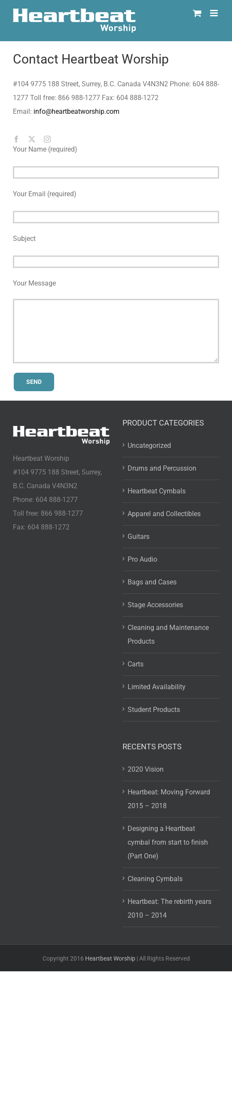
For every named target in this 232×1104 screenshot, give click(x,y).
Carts (135, 664)
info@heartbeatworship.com (76, 111)
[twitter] (31, 139)
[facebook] (16, 139)
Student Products (154, 710)
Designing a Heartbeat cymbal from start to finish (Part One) (168, 842)
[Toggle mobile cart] (197, 13)
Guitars (139, 536)
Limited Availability (157, 687)
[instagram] (47, 139)
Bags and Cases (152, 582)
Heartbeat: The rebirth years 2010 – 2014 (169, 908)
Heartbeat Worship (110, 958)
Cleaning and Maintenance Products (168, 634)
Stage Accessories (155, 605)
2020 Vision (146, 769)
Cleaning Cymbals (155, 879)
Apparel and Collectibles (164, 514)
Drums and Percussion (162, 468)
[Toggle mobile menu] (214, 13)
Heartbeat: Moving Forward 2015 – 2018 (169, 799)
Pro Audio (142, 559)
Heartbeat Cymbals (157, 491)
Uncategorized (149, 445)
